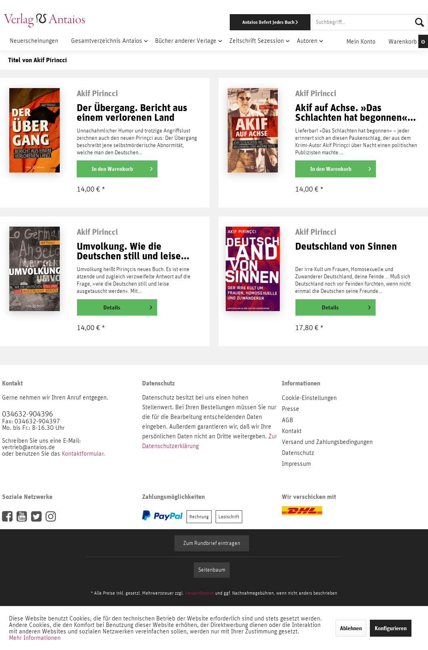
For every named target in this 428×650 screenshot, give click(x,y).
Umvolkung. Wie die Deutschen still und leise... (133, 251)
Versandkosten (199, 593)
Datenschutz (298, 453)
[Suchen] (419, 22)
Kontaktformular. (83, 453)
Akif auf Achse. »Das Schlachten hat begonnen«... (355, 113)
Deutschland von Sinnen (346, 246)
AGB (287, 420)
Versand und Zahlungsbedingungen (327, 442)
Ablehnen (351, 628)
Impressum (296, 464)
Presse (290, 409)
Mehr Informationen (35, 638)
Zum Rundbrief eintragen (211, 543)
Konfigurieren (391, 628)
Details (127, 306)
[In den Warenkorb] (117, 168)
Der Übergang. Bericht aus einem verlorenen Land (132, 113)
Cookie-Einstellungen (309, 398)
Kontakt (292, 431)
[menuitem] (278, 22)
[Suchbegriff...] (370, 22)
